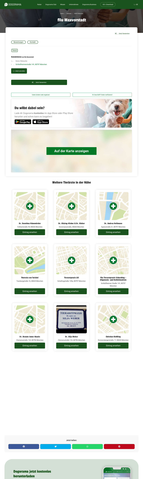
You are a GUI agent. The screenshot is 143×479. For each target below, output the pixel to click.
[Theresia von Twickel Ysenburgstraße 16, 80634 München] (29, 270)
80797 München (78, 13)
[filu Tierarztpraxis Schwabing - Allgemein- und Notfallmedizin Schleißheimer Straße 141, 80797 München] (113, 270)
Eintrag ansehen (30, 232)
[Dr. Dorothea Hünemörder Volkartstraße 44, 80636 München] (29, 213)
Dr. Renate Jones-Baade (30, 336)
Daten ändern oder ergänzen (41, 95)
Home (62, 13)
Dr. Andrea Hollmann (113, 223)
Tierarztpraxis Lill (71, 277)
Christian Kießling (113, 336)
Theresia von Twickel (30, 277)
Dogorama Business (89, 4)
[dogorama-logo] (12, 4)
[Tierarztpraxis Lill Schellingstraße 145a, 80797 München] (71, 270)
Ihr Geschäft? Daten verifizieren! (102, 95)
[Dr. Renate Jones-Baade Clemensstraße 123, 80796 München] (29, 327)
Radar (39, 4)
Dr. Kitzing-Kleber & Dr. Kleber (71, 223)
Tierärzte (68, 13)
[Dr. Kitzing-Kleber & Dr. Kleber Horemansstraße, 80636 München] (71, 213)
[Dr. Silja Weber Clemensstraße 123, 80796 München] (71, 327)
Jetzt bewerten (122, 33)
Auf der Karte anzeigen (71, 151)
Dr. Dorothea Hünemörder (30, 223)
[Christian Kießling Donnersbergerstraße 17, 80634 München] (113, 327)
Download (108, 4)
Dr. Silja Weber (71, 336)
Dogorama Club (50, 4)
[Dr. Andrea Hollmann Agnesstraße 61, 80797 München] (113, 213)
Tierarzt (14, 50)
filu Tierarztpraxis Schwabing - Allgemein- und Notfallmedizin (113, 278)
